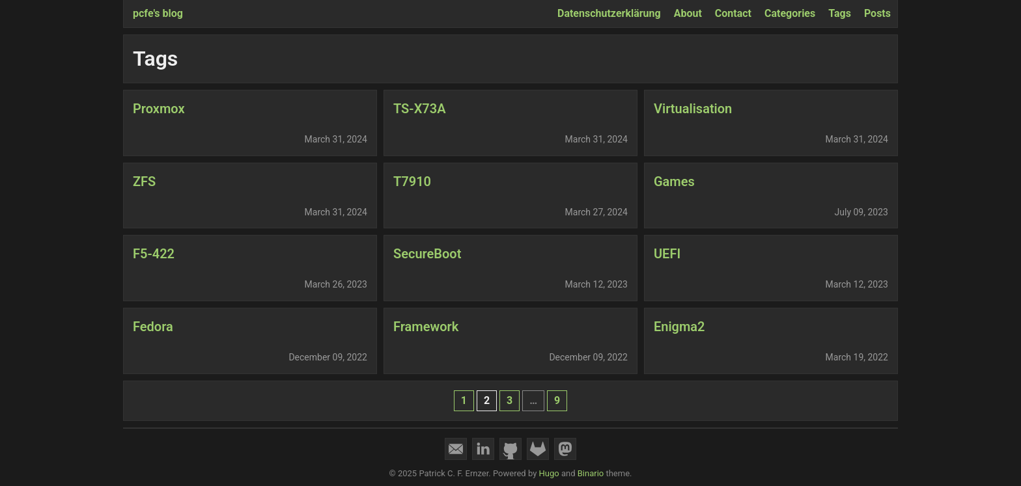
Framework (425, 326)
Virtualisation (693, 108)
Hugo (549, 473)
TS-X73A (419, 108)
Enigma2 (679, 326)
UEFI (667, 254)
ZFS (144, 181)
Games (674, 181)
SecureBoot (427, 254)
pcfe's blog (158, 13)
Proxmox (159, 108)
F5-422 (154, 254)
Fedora (153, 326)
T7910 (412, 181)
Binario (591, 473)
